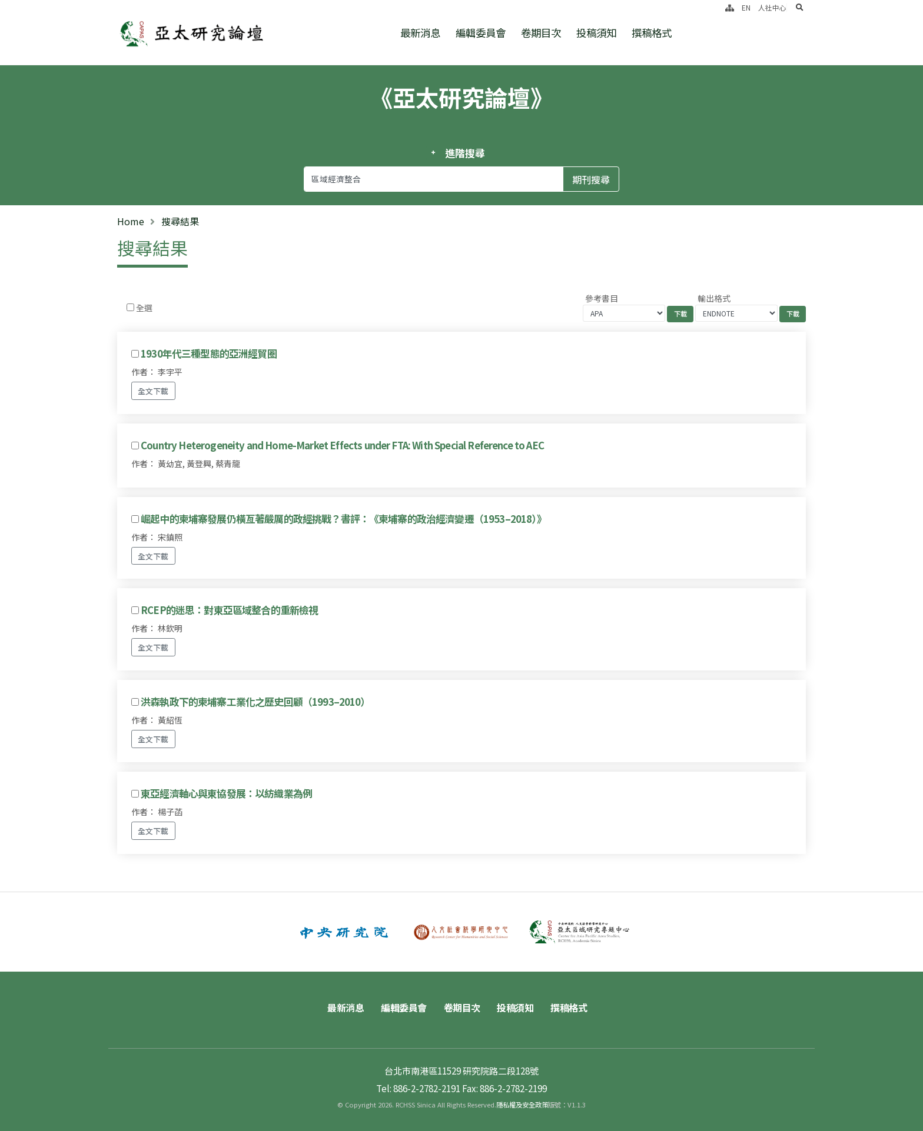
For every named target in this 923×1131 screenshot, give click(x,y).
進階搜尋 (464, 153)
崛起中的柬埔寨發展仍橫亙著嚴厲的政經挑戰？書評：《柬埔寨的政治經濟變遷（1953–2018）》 (343, 519)
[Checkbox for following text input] (130, 307)
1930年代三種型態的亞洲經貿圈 (209, 353)
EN (746, 7)
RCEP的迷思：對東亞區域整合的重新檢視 (229, 610)
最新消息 (420, 32)
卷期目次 (541, 32)
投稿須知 (596, 32)
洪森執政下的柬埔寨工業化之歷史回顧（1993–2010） (255, 702)
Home (130, 221)
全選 (144, 307)
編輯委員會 (481, 32)
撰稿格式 (652, 32)
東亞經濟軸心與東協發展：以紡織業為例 (226, 793)
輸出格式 (714, 298)
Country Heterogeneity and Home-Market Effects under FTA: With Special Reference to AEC (342, 445)
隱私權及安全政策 (522, 1104)
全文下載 (153, 390)
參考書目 (601, 298)
